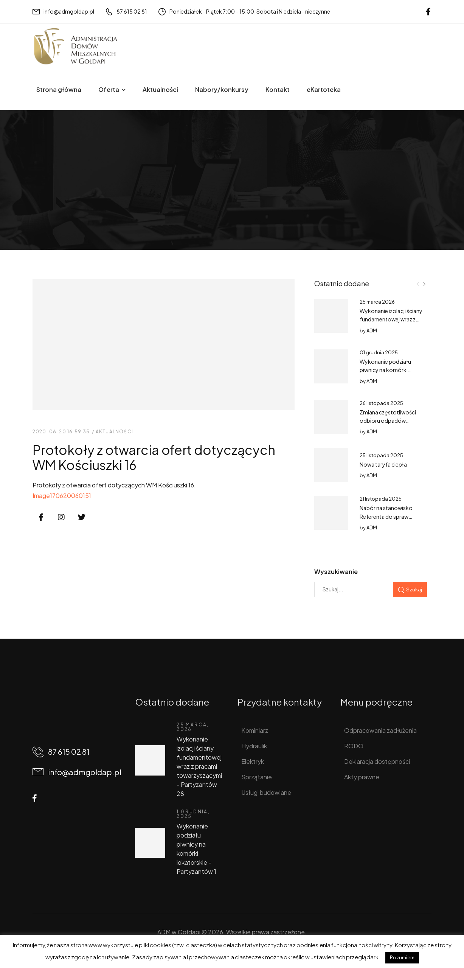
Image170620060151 (62, 496)
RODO (353, 746)
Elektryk (252, 761)
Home (41, 200)
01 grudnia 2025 (379, 352)
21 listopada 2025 (381, 499)
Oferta (108, 89)
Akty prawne (361, 777)
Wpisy (64, 200)
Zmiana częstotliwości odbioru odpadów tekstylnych (388, 421)
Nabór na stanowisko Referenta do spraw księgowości (386, 516)
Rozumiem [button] (402, 957)
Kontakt (277, 89)
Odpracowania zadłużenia (380, 730)
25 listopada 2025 (381, 455)
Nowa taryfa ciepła (383, 464)
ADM (371, 330)
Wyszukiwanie (336, 572)
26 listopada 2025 (381, 403)
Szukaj (414, 589)
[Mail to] (63, 11)
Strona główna (58, 89)
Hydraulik (254, 746)
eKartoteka (324, 89)
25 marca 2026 (377, 302)
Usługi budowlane (266, 792)
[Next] (424, 284)
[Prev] (418, 284)
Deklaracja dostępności (377, 761)
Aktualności (160, 89)
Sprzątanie (256, 777)
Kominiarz (254, 730)
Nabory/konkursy (221, 89)
